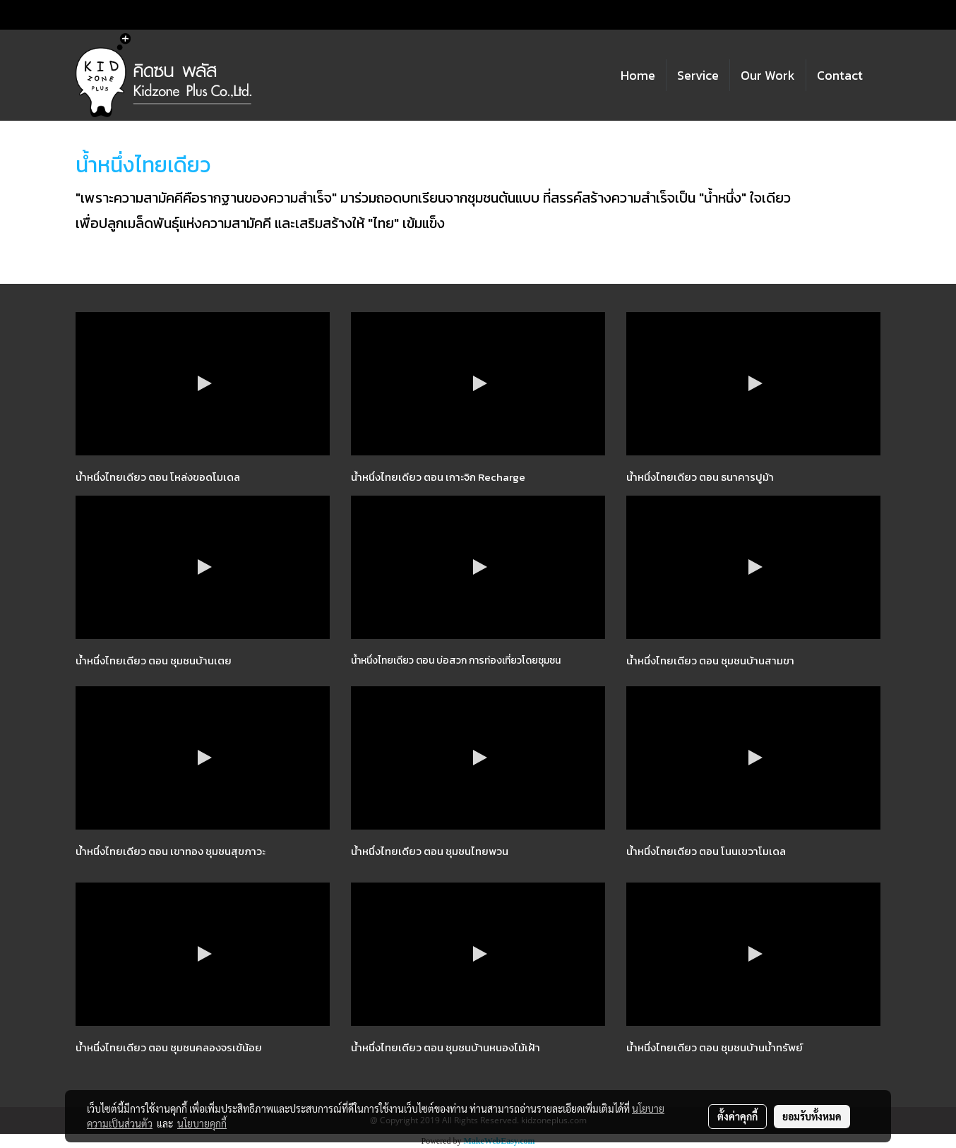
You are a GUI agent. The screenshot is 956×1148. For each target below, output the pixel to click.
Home (638, 75)
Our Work (768, 75)
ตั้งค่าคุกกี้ (737, 1116)
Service (698, 75)
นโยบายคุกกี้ (202, 1123)
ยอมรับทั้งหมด (812, 1116)
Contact (840, 75)
